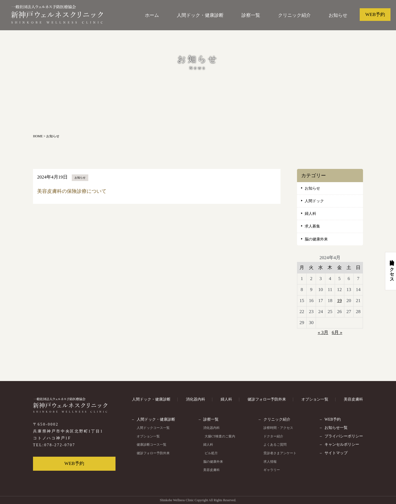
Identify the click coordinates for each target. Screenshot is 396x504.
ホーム (152, 15)
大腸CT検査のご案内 (219, 436)
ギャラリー (272, 470)
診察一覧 (250, 15)
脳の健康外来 (316, 239)
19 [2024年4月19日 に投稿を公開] (339, 300)
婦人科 (310, 214)
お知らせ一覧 (336, 428)
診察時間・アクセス (278, 428)
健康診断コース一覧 (151, 445)
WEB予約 (375, 14)
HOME (38, 136)
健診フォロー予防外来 (267, 399)
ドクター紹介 (274, 436)
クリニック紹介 (294, 15)
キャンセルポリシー (341, 444)
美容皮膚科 (353, 399)
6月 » (337, 332)
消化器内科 (195, 399)
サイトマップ (336, 453)
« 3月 (323, 332)
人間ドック (314, 201)
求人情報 (270, 462)
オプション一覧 (314, 399)
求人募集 (312, 226)
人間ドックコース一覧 (153, 428)
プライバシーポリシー (343, 436)
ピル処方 (210, 453)
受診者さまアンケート (280, 453)
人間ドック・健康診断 (200, 15)
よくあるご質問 (275, 445)
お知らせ (338, 15)
